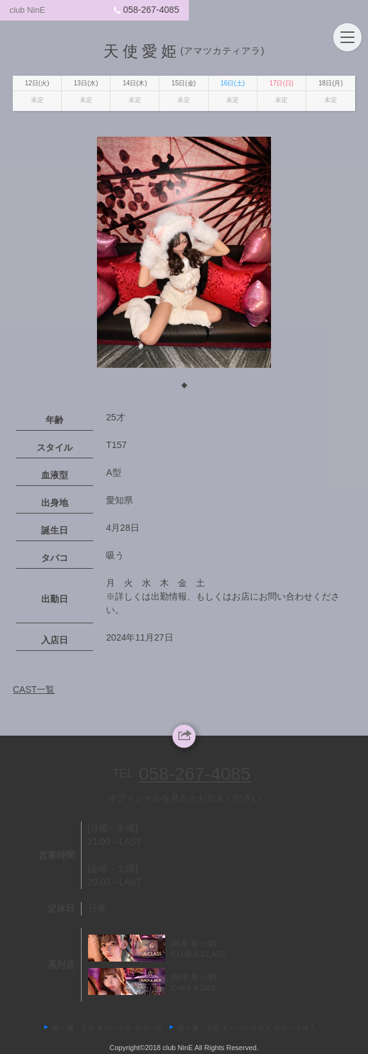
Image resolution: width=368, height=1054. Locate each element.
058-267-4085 (315, 9)
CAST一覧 (34, 695)
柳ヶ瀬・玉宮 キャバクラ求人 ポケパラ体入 (246, 1028)
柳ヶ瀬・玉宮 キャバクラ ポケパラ (107, 1028)
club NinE (37, 10)
